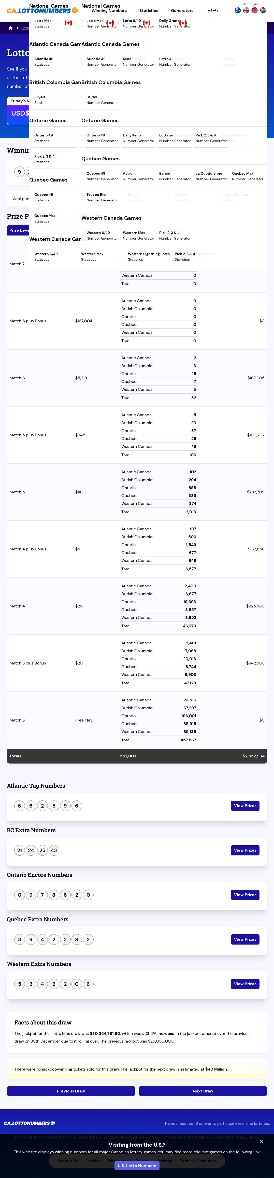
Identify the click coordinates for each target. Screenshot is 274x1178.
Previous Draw (71, 1091)
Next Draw (203, 1091)
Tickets (212, 10)
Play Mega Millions (168, 114)
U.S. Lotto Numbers (137, 1165)
